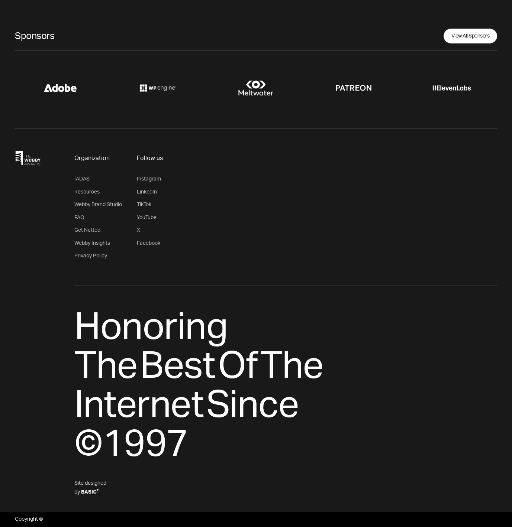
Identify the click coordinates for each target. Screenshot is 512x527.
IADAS (82, 179)
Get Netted (87, 230)
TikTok (144, 204)
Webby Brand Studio (98, 204)
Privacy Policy (90, 255)
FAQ (79, 217)
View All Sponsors (470, 36)
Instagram (149, 179)
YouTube (147, 217)
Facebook (148, 243)
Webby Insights (92, 243)
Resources (87, 192)
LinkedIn (147, 192)
